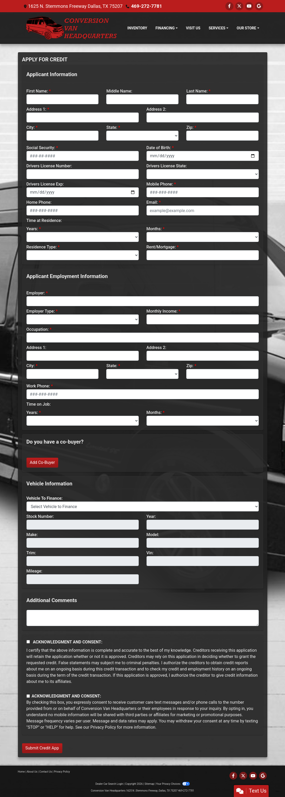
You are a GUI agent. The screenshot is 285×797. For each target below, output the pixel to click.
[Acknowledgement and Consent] (28, 641)
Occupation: (37, 329)
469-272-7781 (146, 6)
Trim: (31, 552)
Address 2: (156, 109)
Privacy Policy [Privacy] (62, 771)
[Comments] (142, 618)
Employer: (35, 293)
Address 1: (36, 109)
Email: (152, 202)
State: (111, 127)
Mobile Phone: (160, 184)
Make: (32, 534)
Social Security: (40, 147)
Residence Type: (41, 247)
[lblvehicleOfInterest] (142, 506)
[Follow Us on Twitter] (239, 6)
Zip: (189, 127)
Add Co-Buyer (42, 462)
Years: (32, 228)
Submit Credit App (42, 748)
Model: (153, 534)
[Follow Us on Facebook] (229, 6)
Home (21, 771)
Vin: (150, 552)
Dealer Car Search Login (109, 783)
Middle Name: (119, 91)
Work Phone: (38, 386)
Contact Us (45, 771)
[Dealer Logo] (71, 28)
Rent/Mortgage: (161, 247)
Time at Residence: (44, 220)
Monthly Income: (162, 311)
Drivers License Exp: (45, 184)
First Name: (37, 91)
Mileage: (34, 571)
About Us (32, 771)
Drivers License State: (167, 165)
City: (30, 127)
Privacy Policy (103, 727)
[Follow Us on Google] (259, 6)
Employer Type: (40, 311)
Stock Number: (40, 516)
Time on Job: (38, 404)
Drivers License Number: (49, 165)
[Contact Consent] (28, 696)
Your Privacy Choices (173, 783)
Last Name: (197, 91)
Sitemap (149, 783)
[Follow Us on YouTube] (249, 6)
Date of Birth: (159, 147)
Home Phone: (39, 202)
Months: (154, 228)
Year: (151, 516)
